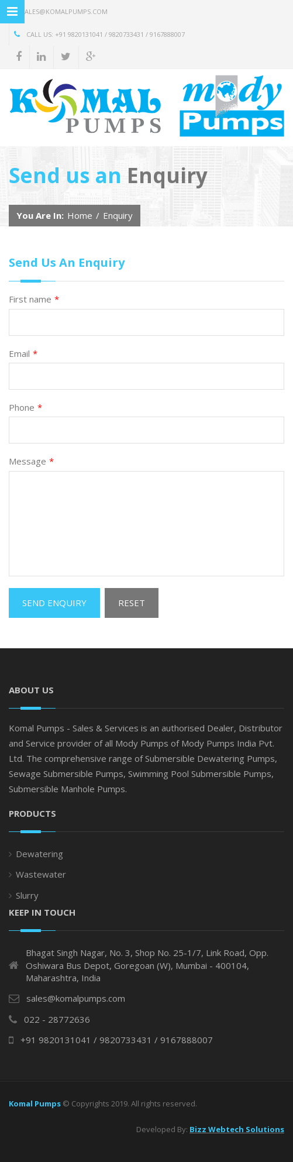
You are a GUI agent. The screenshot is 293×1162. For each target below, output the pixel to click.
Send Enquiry (54, 602)
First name (34, 299)
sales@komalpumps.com (58, 11)
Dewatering (39, 854)
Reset (131, 602)
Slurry (27, 895)
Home (79, 215)
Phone (25, 407)
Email (23, 354)
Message (31, 461)
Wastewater (41, 874)
